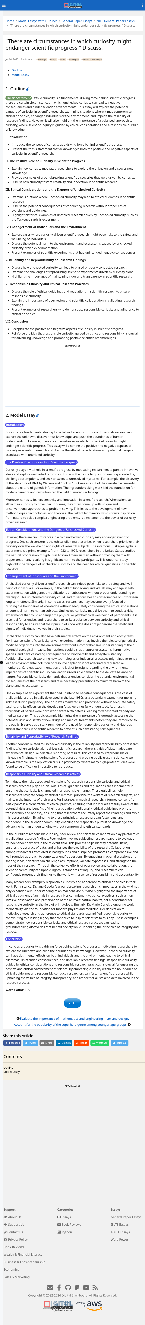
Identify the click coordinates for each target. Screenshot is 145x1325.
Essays (53, 59)
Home (9, 21)
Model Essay (20, 75)
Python (64, 1233)
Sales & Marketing (17, 1278)
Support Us (14, 1226)
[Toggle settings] (142, 5)
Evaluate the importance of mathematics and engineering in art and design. (74, 1020)
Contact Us (13, 1233)
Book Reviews (69, 1226)
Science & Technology (92, 59)
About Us (12, 1218)
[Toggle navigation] (4, 5)
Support (10, 1211)
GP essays (41, 59)
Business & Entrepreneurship (24, 1263)
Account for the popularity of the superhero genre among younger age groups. (71, 1026)
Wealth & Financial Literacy (23, 1256)
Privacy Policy (16, 1241)
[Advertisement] (72, 377)
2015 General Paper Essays (115, 21)
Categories (65, 1211)
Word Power (119, 1241)
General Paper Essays (76, 21)
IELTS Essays (120, 1226)
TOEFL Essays (120, 1233)
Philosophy (74, 59)
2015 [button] (72, 1004)
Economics (11, 1271)
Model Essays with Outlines (37, 21)
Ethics (62, 59)
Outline (16, 70)
